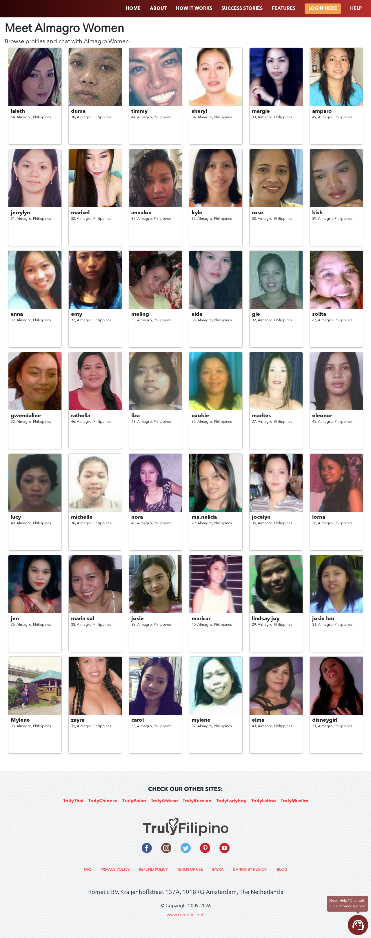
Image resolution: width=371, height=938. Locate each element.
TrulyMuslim (294, 801)
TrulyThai (73, 801)
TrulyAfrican (164, 801)
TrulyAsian (134, 801)
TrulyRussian (197, 801)
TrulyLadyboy (231, 801)
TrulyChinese (103, 801)
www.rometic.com (186, 915)
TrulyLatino (263, 801)
